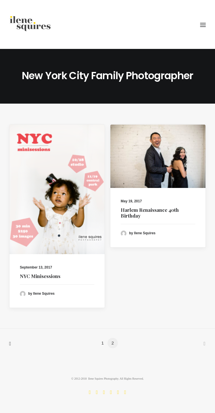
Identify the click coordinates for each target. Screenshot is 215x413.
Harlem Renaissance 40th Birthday (150, 213)
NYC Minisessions (40, 276)
